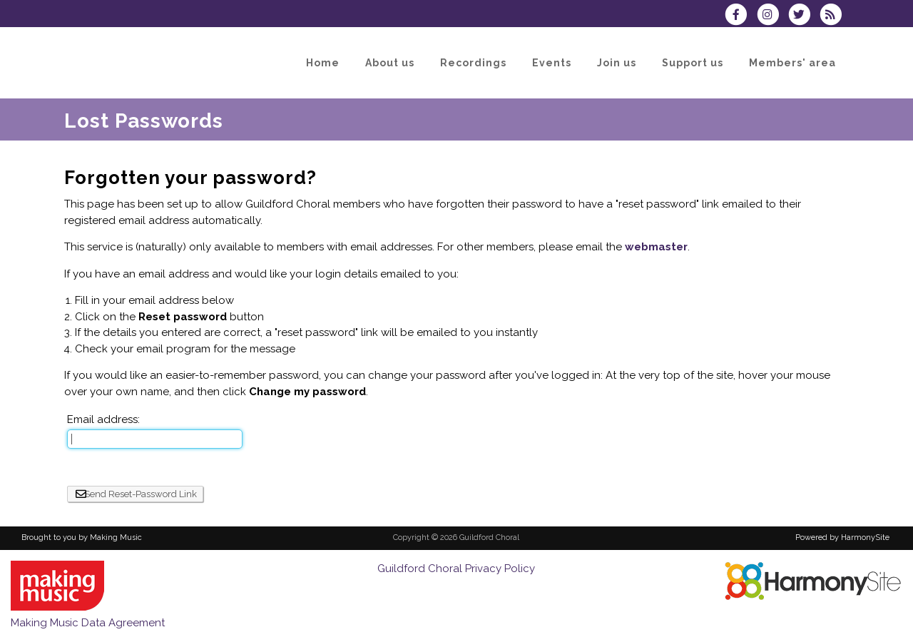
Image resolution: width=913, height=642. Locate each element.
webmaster (656, 246)
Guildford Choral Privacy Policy (456, 568)
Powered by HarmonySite (842, 537)
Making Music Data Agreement (88, 622)
